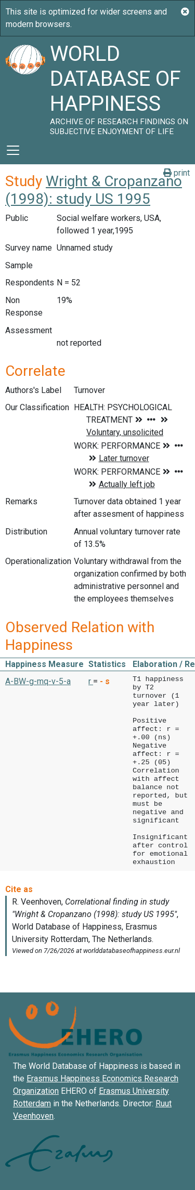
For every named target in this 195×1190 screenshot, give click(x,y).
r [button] (90, 681)
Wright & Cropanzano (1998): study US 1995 (93, 190)
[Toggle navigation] (13, 150)
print (176, 173)
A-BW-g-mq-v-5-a (38, 681)
